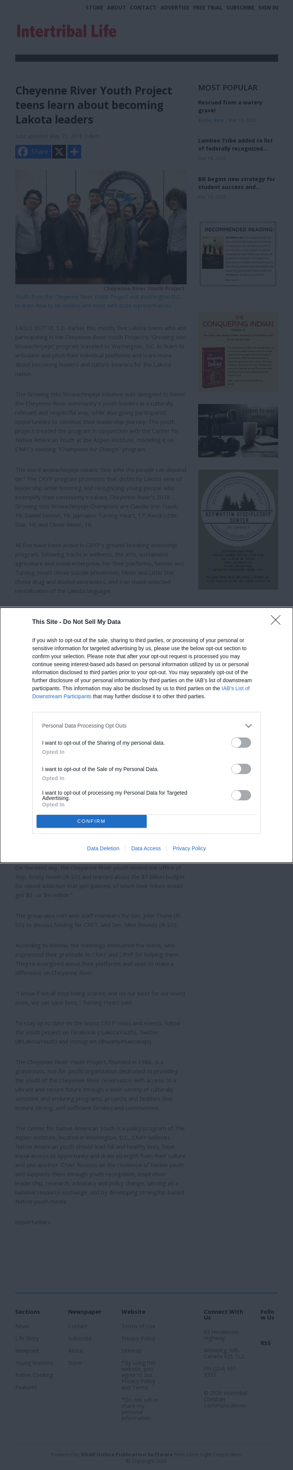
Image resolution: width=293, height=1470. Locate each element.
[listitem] (146, 726)
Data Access (146, 848)
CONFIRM (91, 821)
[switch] (241, 742)
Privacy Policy (189, 848)
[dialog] (146, 735)
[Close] (278, 622)
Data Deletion (103, 848)
